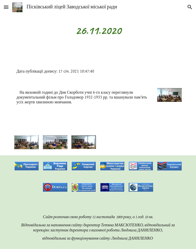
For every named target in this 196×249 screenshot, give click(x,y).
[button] (6, 7)
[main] (97, 30)
